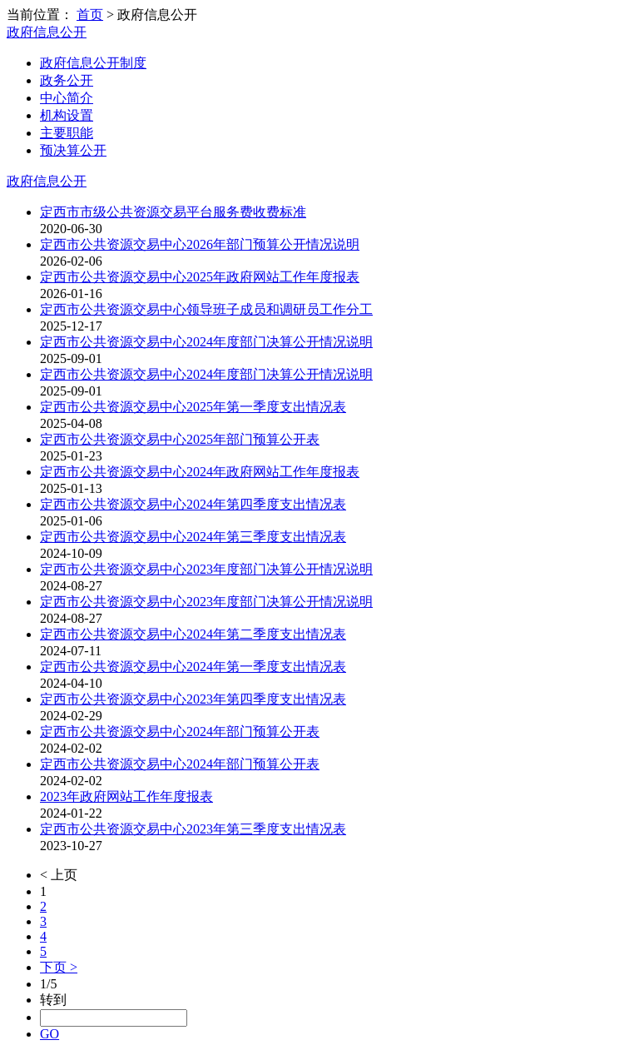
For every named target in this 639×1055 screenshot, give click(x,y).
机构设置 (66, 115)
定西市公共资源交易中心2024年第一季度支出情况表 (193, 666)
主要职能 (66, 133)
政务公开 (66, 80)
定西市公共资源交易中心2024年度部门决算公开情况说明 (206, 342)
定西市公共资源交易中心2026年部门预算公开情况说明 (199, 244)
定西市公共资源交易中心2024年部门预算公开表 (180, 731)
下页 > (58, 967)
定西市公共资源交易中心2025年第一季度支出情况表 (193, 407)
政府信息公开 (47, 32)
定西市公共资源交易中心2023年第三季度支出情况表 (193, 829)
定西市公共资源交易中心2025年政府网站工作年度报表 (199, 277)
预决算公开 (73, 150)
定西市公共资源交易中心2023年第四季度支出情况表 (193, 699)
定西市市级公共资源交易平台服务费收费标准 (173, 212)
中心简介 (66, 98)
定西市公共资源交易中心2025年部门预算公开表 (180, 439)
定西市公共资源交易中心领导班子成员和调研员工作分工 (206, 309)
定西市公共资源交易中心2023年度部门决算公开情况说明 (206, 569)
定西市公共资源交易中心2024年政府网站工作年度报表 (199, 472)
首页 (90, 14)
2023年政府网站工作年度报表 (126, 796)
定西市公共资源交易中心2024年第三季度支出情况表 (193, 537)
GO (49, 1034)
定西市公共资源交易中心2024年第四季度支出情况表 (193, 504)
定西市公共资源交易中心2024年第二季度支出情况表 (193, 634)
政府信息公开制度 (93, 63)
